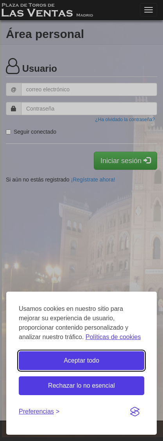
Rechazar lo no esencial (81, 385)
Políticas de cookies (113, 337)
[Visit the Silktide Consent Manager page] (134, 412)
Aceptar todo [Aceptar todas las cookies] (81, 360)
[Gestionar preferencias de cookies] (39, 411)
